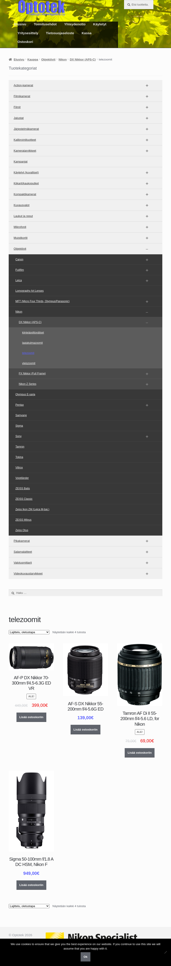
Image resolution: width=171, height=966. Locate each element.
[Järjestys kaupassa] (29, 632)
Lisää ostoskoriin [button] (31, 717)
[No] (165, 952)
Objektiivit (48, 59)
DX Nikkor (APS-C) (83, 59)
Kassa (87, 33)
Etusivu (20, 24)
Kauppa (32, 59)
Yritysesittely (28, 33)
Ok (85, 956)
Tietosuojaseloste (60, 33)
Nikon (63, 59)
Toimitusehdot (45, 24)
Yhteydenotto (75, 24)
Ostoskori (25, 42)
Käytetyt (99, 24)
